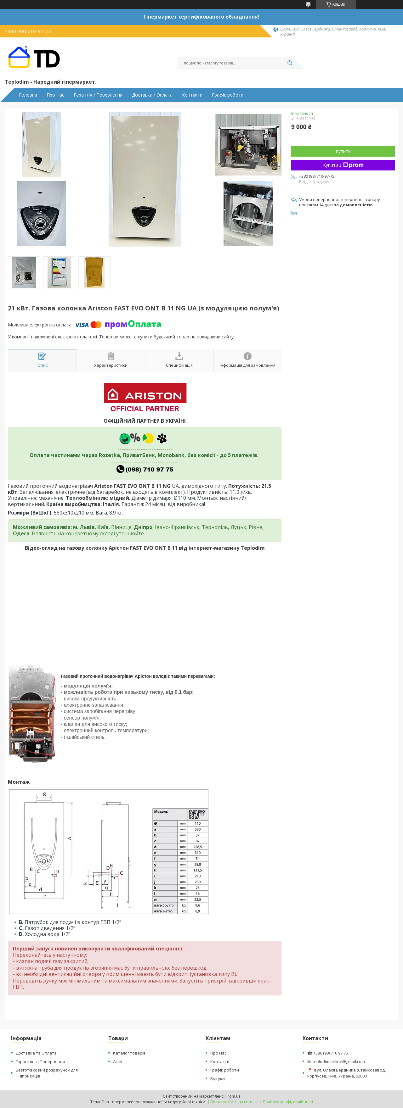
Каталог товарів (129, 1053)
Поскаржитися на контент (234, 1102)
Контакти (192, 95)
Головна (28, 95)
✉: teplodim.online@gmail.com (336, 1061)
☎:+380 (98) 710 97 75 (327, 1053)
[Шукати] (289, 63)
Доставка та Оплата (36, 1053)
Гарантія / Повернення (98, 95)
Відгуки (217, 1078)
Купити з (343, 165)
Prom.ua (233, 1096)
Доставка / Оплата (152, 95)
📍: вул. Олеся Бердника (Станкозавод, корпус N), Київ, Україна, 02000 (346, 1073)
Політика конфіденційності (288, 1102)
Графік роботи (227, 95)
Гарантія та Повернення (40, 1061)
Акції (117, 1061)
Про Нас (55, 95)
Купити (343, 151)
